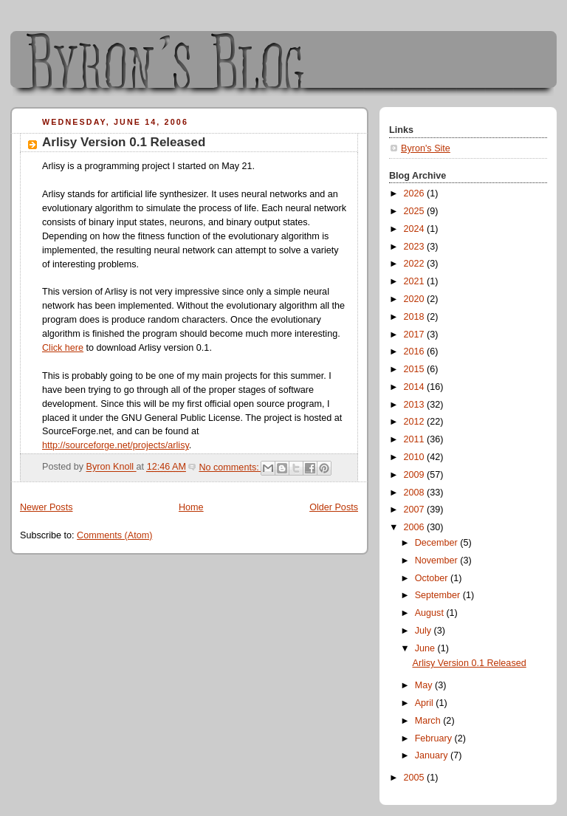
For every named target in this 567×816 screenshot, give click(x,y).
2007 (415, 509)
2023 (415, 246)
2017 (415, 334)
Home (191, 507)
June (426, 648)
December (438, 543)
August (431, 613)
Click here (62, 348)
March (429, 721)
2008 (415, 492)
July (424, 630)
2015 (415, 369)
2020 (415, 299)
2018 (415, 317)
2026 (415, 193)
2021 (415, 281)
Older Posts (333, 507)
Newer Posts (46, 507)
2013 (415, 405)
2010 (415, 457)
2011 (415, 439)
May (425, 685)
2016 (415, 351)
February (435, 738)
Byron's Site (425, 148)
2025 (415, 211)
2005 (415, 777)
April (425, 703)
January (432, 755)
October (432, 578)
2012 (415, 421)
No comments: (230, 467)
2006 (415, 527)
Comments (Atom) (114, 535)
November (438, 560)
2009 (415, 475)
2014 (415, 387)
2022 (415, 263)
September (439, 595)
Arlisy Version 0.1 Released (123, 142)
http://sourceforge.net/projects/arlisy (115, 445)
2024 (415, 229)
